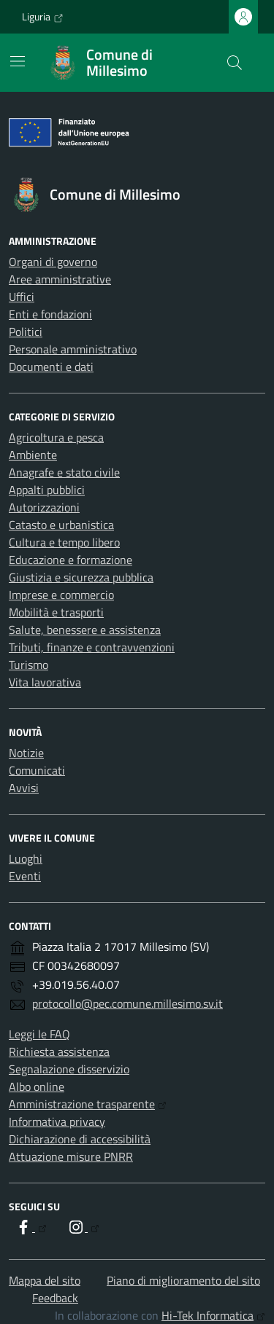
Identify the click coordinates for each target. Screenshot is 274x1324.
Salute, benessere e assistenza (85, 629)
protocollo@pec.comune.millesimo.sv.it (127, 1003)
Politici (25, 331)
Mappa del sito (44, 1280)
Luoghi (25, 858)
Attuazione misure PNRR (71, 1156)
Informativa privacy (57, 1121)
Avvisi (24, 787)
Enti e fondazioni (50, 314)
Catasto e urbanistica (61, 524)
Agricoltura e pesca (56, 437)
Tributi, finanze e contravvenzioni (92, 647)
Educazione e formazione (70, 559)
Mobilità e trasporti (56, 612)
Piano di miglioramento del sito (183, 1280)
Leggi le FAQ (39, 1034)
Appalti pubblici (47, 489)
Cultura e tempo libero (64, 542)
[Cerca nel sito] (234, 62)
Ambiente (33, 454)
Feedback (55, 1298)
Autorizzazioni (44, 507)
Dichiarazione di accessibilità (80, 1139)
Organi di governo (53, 261)
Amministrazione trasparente (88, 1104)
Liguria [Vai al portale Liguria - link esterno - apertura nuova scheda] (43, 17)
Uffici (21, 296)
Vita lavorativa (45, 682)
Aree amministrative (60, 279)
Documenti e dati (51, 366)
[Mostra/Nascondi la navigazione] (17, 61)
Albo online (36, 1086)
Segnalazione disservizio (69, 1069)
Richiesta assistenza (59, 1051)
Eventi (25, 876)
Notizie (26, 752)
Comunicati (37, 770)
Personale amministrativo (73, 349)
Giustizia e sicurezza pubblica (81, 577)
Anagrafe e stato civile (64, 472)
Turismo (28, 664)
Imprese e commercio (61, 594)
